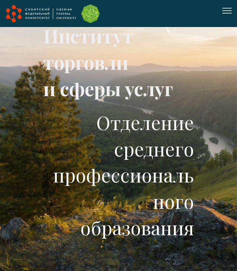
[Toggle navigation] (227, 10)
